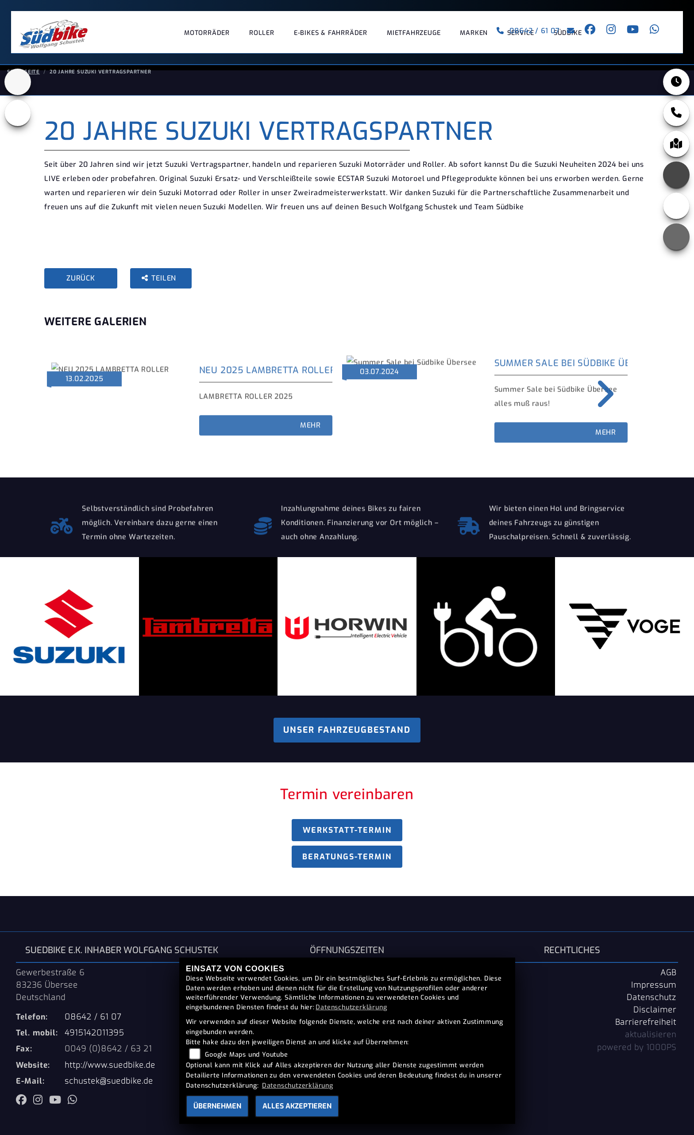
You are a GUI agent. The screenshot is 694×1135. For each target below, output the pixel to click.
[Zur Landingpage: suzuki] (17, 89)
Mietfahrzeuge (413, 37)
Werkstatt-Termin (347, 837)
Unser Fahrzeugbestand (347, 737)
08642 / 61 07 (523, 35)
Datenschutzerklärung (351, 1007)
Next (599, 401)
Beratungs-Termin (347, 863)
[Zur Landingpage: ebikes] (17, 120)
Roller (261, 37)
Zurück (80, 285)
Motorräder (207, 37)
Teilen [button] (160, 285)
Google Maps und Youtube (246, 1054)
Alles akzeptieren (297, 1106)
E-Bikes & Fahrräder (330, 37)
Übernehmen (217, 1106)
